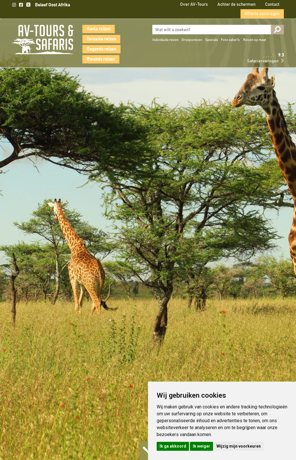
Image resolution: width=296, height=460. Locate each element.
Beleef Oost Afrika (52, 5)
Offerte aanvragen (262, 14)
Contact (272, 4)
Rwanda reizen (101, 59)
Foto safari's (230, 40)
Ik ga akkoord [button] (173, 446)
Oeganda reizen (101, 49)
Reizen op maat (254, 40)
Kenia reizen (98, 29)
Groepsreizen (192, 40)
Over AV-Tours (194, 4)
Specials (211, 40)
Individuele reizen (165, 40)
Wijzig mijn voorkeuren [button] (239, 446)
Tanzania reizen (101, 39)
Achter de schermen (236, 4)
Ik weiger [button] (201, 446)
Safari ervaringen (263, 61)
